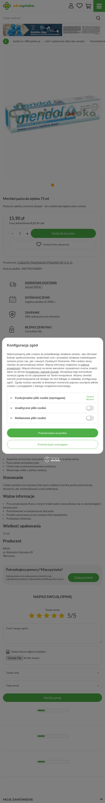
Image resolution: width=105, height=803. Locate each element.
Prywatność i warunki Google (42, 371)
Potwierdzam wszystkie (52, 432)
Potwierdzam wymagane (53, 444)
